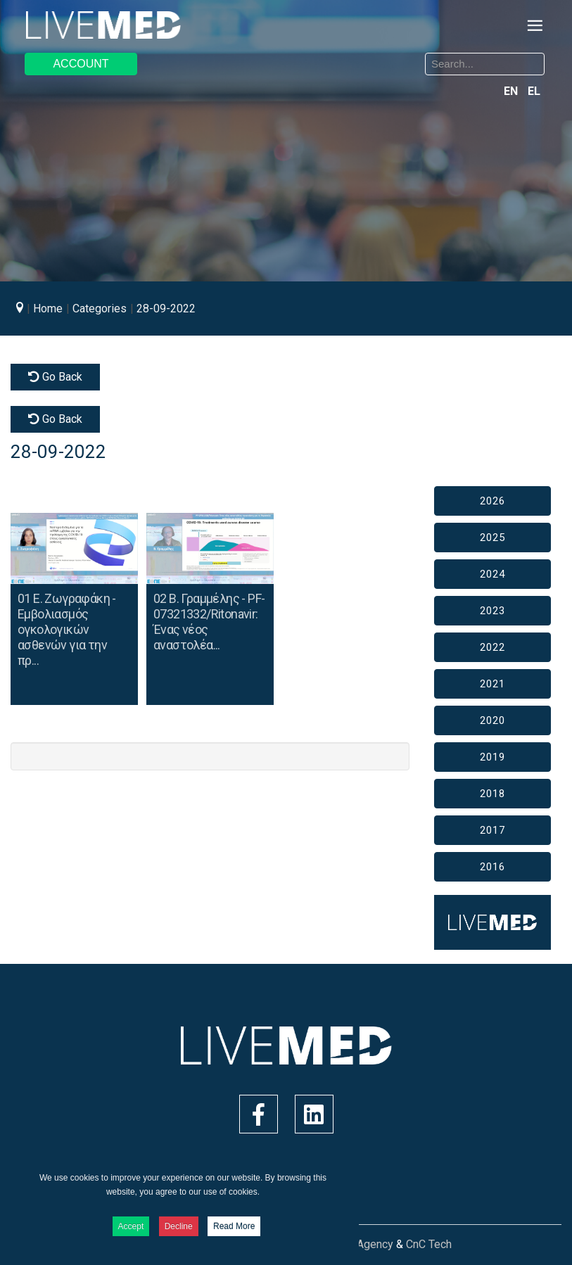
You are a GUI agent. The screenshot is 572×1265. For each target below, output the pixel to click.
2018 (492, 793)
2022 (492, 647)
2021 (492, 684)
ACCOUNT (80, 64)
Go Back (55, 376)
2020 (492, 720)
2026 (492, 501)
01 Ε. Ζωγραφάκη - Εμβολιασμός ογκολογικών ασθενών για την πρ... (67, 629)
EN (512, 91)
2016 (492, 866)
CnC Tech (429, 1244)
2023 (492, 610)
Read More (234, 1226)
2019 (492, 757)
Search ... (297, 55)
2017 (492, 830)
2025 (492, 537)
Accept (131, 1226)
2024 (492, 574)
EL (534, 91)
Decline (179, 1226)
